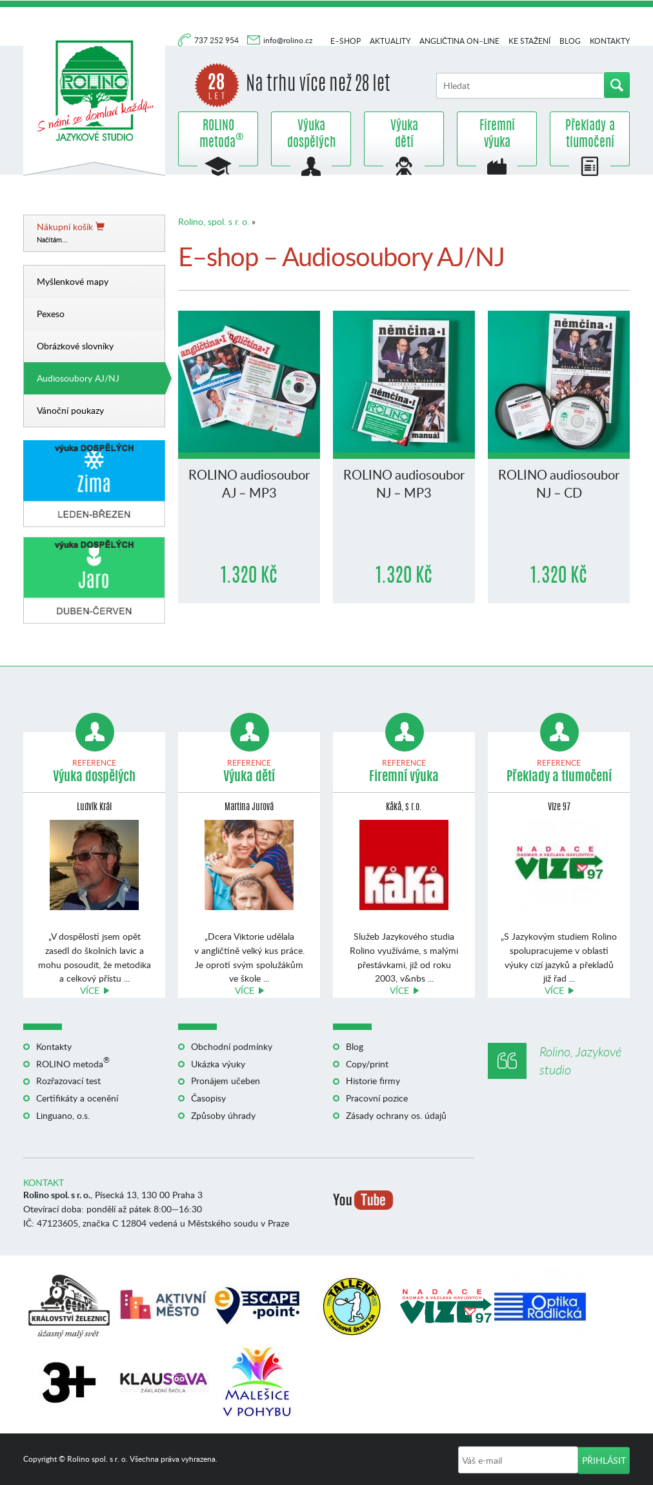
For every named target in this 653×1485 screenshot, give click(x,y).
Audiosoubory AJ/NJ (78, 378)
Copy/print (367, 1064)
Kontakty (610, 40)
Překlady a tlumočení (590, 135)
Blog (570, 40)
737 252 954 (217, 40)
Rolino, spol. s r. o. (213, 221)
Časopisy (208, 1098)
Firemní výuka (497, 135)
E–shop (345, 40)
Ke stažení (529, 40)
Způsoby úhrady (223, 1115)
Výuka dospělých (311, 135)
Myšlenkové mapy (72, 281)
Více (89, 990)
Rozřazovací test (68, 1080)
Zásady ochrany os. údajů (396, 1115)
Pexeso (51, 313)
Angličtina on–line (459, 40)
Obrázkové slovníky (75, 346)
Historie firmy (373, 1080)
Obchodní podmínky (231, 1046)
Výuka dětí (404, 135)
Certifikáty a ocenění (77, 1098)
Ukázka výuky (218, 1064)
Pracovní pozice (377, 1098)
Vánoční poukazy (70, 410)
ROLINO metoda (218, 135)
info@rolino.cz (287, 40)
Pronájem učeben (225, 1080)
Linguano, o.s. (63, 1115)
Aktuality (390, 40)
